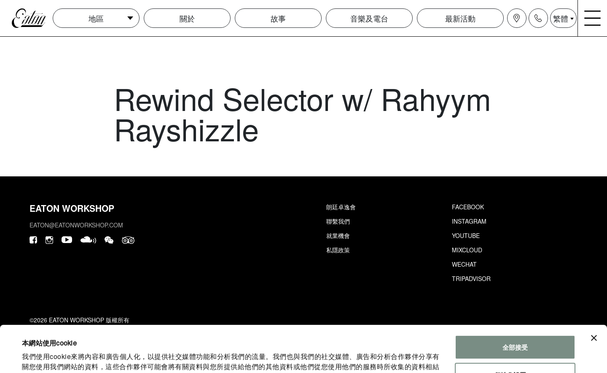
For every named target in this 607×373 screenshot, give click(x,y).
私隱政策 (338, 250)
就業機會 (338, 235)
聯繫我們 (338, 221)
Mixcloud (467, 250)
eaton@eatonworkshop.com (76, 225)
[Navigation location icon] (516, 18)
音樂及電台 (369, 18)
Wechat (464, 264)
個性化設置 (515, 331)
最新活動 (460, 18)
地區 (96, 18)
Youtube (466, 235)
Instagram (469, 221)
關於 (187, 18)
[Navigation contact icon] (538, 18)
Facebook (468, 207)
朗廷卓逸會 (341, 207)
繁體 (560, 18)
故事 (278, 18)
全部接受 (515, 303)
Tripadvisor (471, 278)
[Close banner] (594, 294)
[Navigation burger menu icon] (592, 18)
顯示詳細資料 (41, 356)
